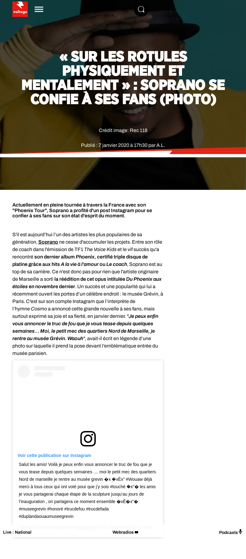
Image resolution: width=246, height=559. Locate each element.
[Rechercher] (141, 9)
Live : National (17, 532)
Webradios (123, 532)
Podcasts (231, 532)
